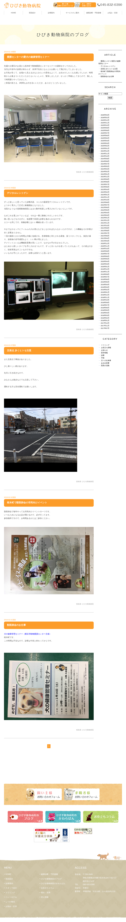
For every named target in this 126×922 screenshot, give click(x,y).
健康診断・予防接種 (49, 874)
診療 (102, 355)
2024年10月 (105, 156)
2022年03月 (105, 215)
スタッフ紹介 (11, 888)
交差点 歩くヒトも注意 (19, 350)
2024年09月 (105, 159)
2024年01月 (105, 174)
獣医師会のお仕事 (16, 625)
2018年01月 (105, 320)
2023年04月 (105, 189)
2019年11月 (105, 272)
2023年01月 (105, 195)
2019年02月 (105, 290)
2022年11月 (105, 197)
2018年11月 (105, 297)
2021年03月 (105, 241)
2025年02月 (105, 146)
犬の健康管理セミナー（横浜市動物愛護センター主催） (27, 634)
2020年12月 (105, 243)
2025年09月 (105, 128)
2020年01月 (105, 266)
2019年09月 (105, 274)
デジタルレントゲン (17, 193)
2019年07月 (105, 277)
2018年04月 (105, 313)
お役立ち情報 (106, 348)
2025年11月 (105, 123)
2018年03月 (105, 315)
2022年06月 (105, 207)
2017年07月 (105, 328)
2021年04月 (105, 238)
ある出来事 (105, 363)
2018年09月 (105, 302)
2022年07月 (105, 205)
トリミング (105, 345)
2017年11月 (105, 326)
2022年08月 (105, 202)
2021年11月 (105, 223)
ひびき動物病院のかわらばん (53, 883)
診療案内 (51, 13)
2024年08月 (105, 161)
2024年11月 (105, 153)
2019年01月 (105, 292)
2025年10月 (105, 125)
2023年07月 (105, 184)
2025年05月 (105, 138)
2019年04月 (105, 284)
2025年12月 (105, 120)
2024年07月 (105, 164)
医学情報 (104, 353)
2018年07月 (105, 305)
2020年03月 (105, 264)
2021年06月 (105, 236)
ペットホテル (11, 897)
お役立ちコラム (47, 888)
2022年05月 (105, 210)
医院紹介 (9, 879)
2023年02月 (105, 192)
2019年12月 (105, 269)
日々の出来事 (106, 360)
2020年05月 (105, 259)
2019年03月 (105, 287)
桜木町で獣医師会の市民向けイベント (27, 502)
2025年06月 (105, 135)
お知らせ (104, 350)
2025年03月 (105, 143)
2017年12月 (105, 323)
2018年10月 (105, 300)
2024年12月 (105, 151)
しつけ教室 (10, 902)
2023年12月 (105, 177)
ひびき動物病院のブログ (51, 879)
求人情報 (44, 897)
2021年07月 (105, 233)
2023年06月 (105, 187)
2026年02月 (105, 117)
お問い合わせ (27, 918)
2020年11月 (105, 246)
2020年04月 (105, 261)
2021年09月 (105, 228)
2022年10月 (105, 200)
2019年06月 (105, 279)
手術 (102, 358)
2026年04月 (105, 115)
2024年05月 (105, 166)
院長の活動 (105, 365)
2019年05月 (105, 282)
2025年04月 (105, 141)
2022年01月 (105, 218)
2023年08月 (105, 182)
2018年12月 (105, 295)
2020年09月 (105, 251)
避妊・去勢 (45, 893)
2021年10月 (105, 225)
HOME (13, 13)
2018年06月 (105, 308)
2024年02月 (105, 171)
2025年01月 (105, 148)
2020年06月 (105, 256)
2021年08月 (105, 230)
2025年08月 (105, 130)
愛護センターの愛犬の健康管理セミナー (28, 57)
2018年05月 (105, 310)
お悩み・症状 (11, 906)
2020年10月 (105, 248)
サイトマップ (12, 918)
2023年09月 (105, 179)
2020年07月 (105, 254)
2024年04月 (105, 169)
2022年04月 (105, 213)
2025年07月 (105, 133)
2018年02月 (105, 318)
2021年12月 (105, 220)
